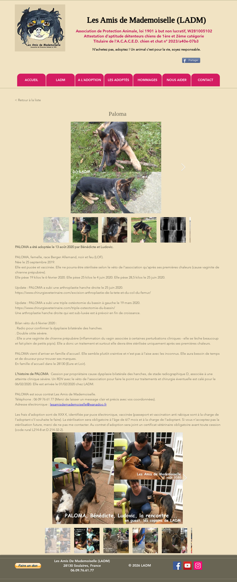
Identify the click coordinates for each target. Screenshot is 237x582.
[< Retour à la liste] (29, 100)
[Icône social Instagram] (198, 565)
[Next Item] (183, 167)
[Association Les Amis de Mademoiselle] (187, 565)
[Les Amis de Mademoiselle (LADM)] (177, 565)
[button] (28, 565)
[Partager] (191, 60)
